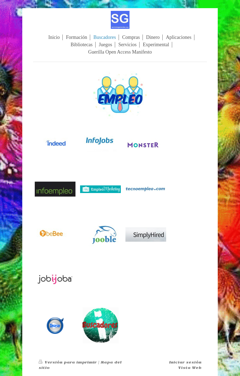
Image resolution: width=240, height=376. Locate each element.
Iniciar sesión (185, 362)
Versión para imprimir (68, 362)
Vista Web (189, 367)
